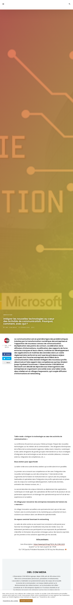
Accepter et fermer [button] (26, 600)
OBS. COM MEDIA (11, 327)
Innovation (7, 315)
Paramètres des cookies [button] (10, 601)
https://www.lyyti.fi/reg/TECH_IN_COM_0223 (49, 542)
